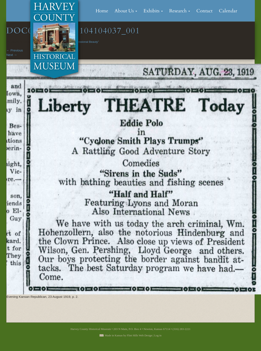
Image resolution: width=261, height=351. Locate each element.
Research (179, 11)
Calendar (228, 11)
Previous (14, 50)
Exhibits (153, 11)
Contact (204, 11)
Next (11, 55)
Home (102, 11)
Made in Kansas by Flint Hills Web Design (128, 335)
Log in (157, 335)
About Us (126, 11)
